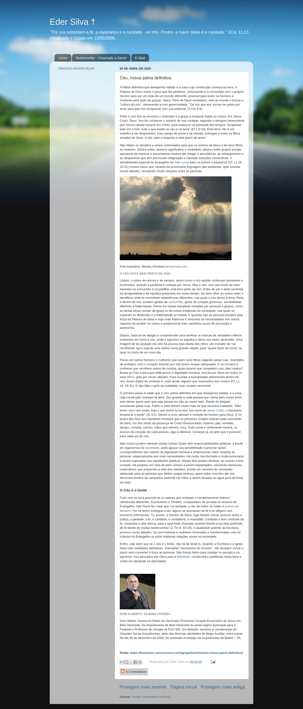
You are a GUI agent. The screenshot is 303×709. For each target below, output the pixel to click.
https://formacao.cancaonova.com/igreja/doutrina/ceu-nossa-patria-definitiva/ (186, 653)
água (139, 348)
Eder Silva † (73, 22)
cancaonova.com (175, 266)
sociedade (152, 448)
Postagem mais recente (143, 686)
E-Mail (140, 58)
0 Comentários (134, 671)
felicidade (183, 556)
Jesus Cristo (215, 410)
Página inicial (183, 686)
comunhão (176, 302)
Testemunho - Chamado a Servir (101, 58)
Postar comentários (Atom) (151, 697)
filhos (130, 377)
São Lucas (181, 162)
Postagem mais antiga (223, 686)
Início (63, 58)
